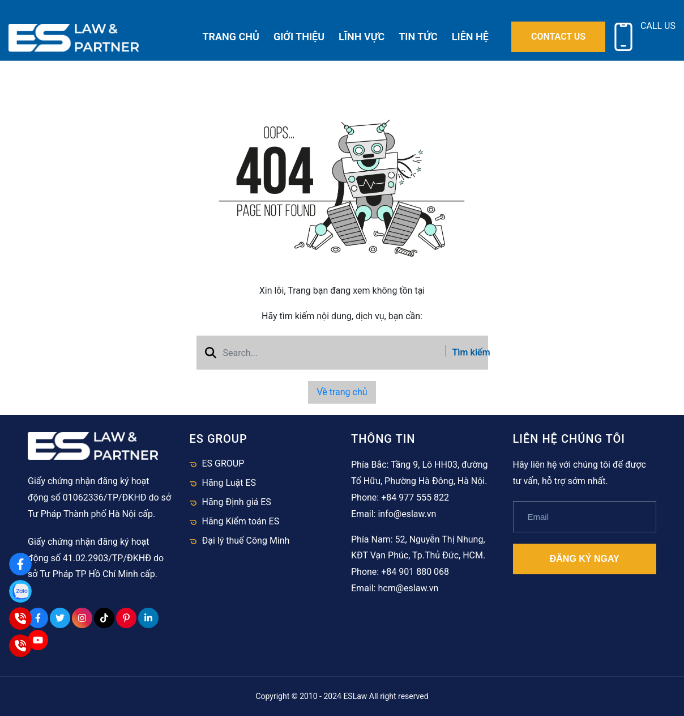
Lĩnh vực (361, 37)
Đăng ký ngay (584, 559)
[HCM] (20, 645)
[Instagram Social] (82, 618)
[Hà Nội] (20, 618)
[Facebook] (20, 564)
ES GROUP (223, 463)
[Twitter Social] (60, 618)
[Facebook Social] (38, 618)
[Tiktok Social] (104, 618)
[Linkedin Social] (148, 618)
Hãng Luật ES (229, 482)
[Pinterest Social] (126, 618)
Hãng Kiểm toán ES (241, 521)
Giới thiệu (298, 37)
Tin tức (418, 37)
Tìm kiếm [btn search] (463, 352)
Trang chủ (231, 37)
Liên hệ (470, 37)
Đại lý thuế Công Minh (246, 540)
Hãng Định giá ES (236, 502)
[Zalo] (20, 591)
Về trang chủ (342, 392)
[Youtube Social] (38, 640)
